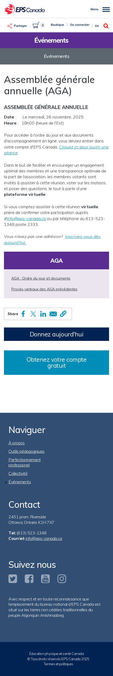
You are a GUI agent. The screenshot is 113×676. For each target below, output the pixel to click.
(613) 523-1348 (32, 532)
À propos (16, 442)
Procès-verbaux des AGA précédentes (44, 289)
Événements (19, 481)
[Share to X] (33, 313)
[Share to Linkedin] (43, 314)
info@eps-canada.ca (26, 218)
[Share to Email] (53, 314)
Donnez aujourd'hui (56, 334)
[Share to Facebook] (23, 313)
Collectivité (17, 473)
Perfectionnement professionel (24, 462)
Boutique (57, 25)
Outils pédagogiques (26, 451)
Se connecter (79, 25)
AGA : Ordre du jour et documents (40, 278)
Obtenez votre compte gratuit (57, 362)
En (97, 26)
